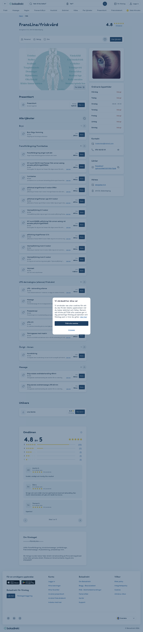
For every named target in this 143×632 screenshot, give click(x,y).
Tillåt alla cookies (71, 323)
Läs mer (83, 317)
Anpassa (71, 330)
